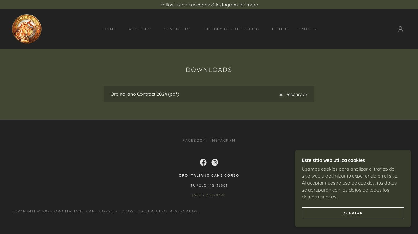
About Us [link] (140, 29)
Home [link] (110, 29)
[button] (308, 29)
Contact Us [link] (177, 29)
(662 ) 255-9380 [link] (209, 195)
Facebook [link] (194, 140)
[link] (27, 28)
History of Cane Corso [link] (231, 29)
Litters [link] (280, 29)
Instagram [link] (223, 140)
